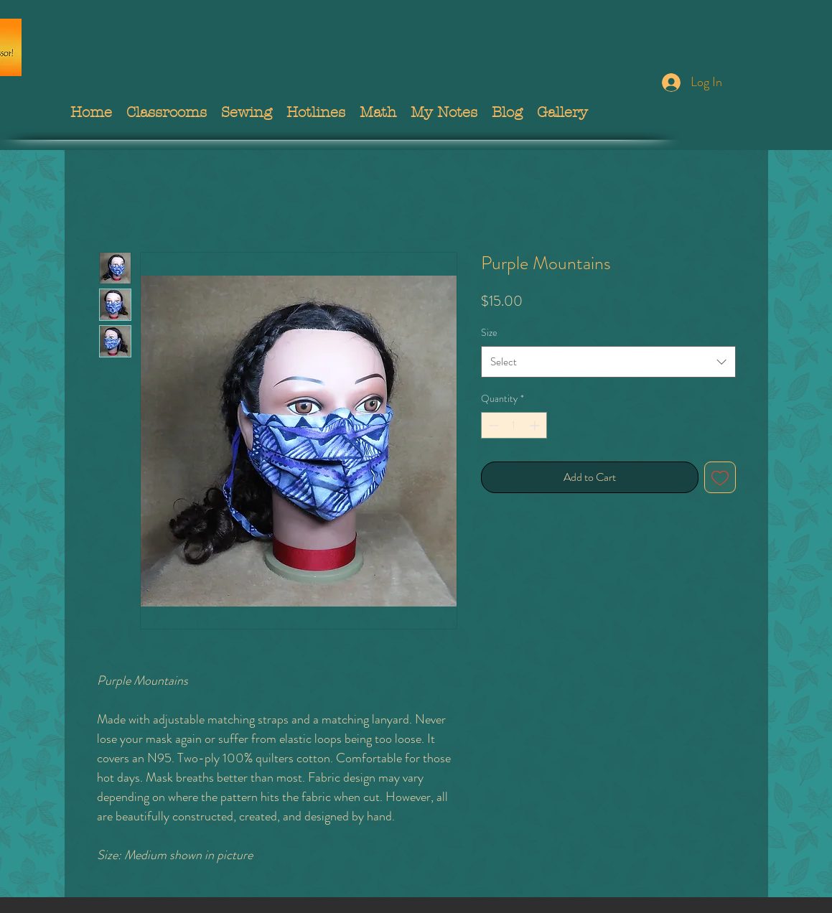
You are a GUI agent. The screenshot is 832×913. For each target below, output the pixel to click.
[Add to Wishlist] (720, 477)
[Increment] (536, 425)
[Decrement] (492, 425)
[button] (166, 112)
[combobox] (608, 362)
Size (489, 332)
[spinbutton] (514, 425)
